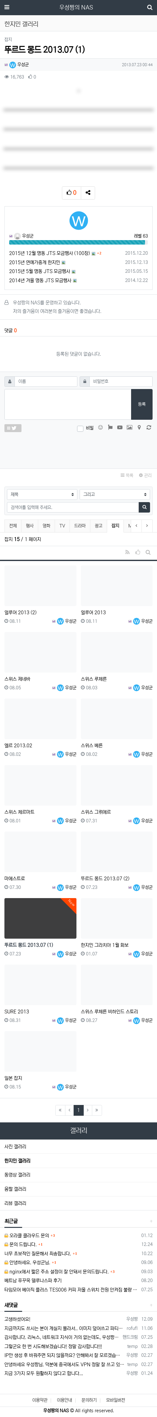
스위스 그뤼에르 (96, 812)
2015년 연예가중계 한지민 (34, 262)
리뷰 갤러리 (15, 1203)
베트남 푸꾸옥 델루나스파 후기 (33, 1280)
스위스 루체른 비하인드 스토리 (109, 1011)
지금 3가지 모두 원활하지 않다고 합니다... (43, 1373)
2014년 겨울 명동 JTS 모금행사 (40, 280)
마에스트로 (14, 878)
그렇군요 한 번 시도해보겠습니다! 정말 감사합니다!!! (53, 1346)
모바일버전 (115, 1400)
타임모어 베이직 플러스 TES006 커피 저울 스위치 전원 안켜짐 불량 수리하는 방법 (71, 1290)
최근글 (11, 1221)
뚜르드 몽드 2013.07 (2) (105, 878)
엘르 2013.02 (18, 745)
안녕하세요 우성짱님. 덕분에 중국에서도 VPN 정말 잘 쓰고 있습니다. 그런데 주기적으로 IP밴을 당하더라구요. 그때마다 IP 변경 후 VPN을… (64, 1364)
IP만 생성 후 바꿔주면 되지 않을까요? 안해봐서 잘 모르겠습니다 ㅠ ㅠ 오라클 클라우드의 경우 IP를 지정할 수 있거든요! (64, 1355)
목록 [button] (127, 475)
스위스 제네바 (17, 679)
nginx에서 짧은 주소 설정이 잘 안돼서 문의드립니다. (56, 1271)
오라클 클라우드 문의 (26, 1235)
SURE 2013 (16, 1011)
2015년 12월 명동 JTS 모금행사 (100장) (49, 253)
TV (62, 525)
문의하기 (89, 1400)
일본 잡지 (13, 1078)
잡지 (117, 525)
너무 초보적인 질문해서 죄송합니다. (37, 1253)
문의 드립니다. (20, 1244)
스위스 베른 (92, 745)
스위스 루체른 (94, 679)
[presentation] (79, 449)
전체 (13, 525)
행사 (29, 525)
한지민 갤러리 (17, 1161)
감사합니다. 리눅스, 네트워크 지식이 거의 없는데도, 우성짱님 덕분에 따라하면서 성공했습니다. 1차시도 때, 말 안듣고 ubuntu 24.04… (62, 1337)
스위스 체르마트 (19, 812)
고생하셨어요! (17, 1319)
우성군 (19, 64)
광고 (98, 525)
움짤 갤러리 (15, 1189)
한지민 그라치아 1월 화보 (105, 945)
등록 (142, 404)
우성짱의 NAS (76, 7)
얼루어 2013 (93, 612)
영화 (46, 525)
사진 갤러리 (15, 1146)
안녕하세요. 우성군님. (27, 1262)
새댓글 (11, 1305)
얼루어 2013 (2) (20, 612)
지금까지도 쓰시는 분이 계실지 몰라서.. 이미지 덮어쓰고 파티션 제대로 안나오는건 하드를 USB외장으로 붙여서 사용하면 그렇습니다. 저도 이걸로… (64, 1328)
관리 (145, 475)
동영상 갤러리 (17, 1175)
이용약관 (39, 1400)
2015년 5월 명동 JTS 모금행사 (39, 271)
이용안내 (64, 1400)
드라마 (80, 525)
